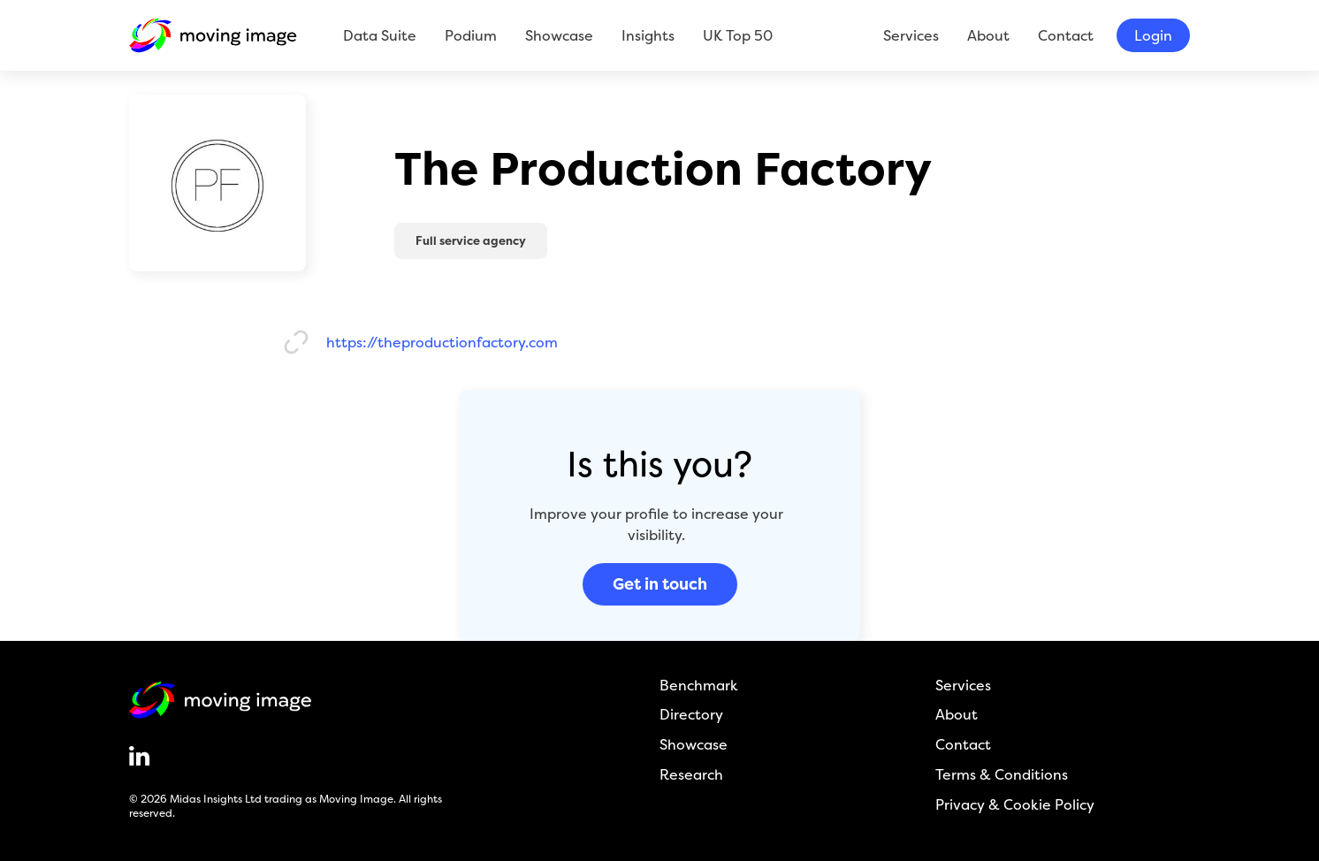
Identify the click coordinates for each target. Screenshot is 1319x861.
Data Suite (379, 35)
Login (1153, 35)
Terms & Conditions (1001, 775)
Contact (1066, 35)
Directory (691, 714)
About (988, 35)
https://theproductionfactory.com (442, 342)
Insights (648, 35)
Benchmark (699, 685)
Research (691, 775)
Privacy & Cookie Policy (1014, 805)
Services (911, 35)
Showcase (559, 35)
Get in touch (660, 584)
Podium (471, 35)
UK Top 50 (738, 35)
